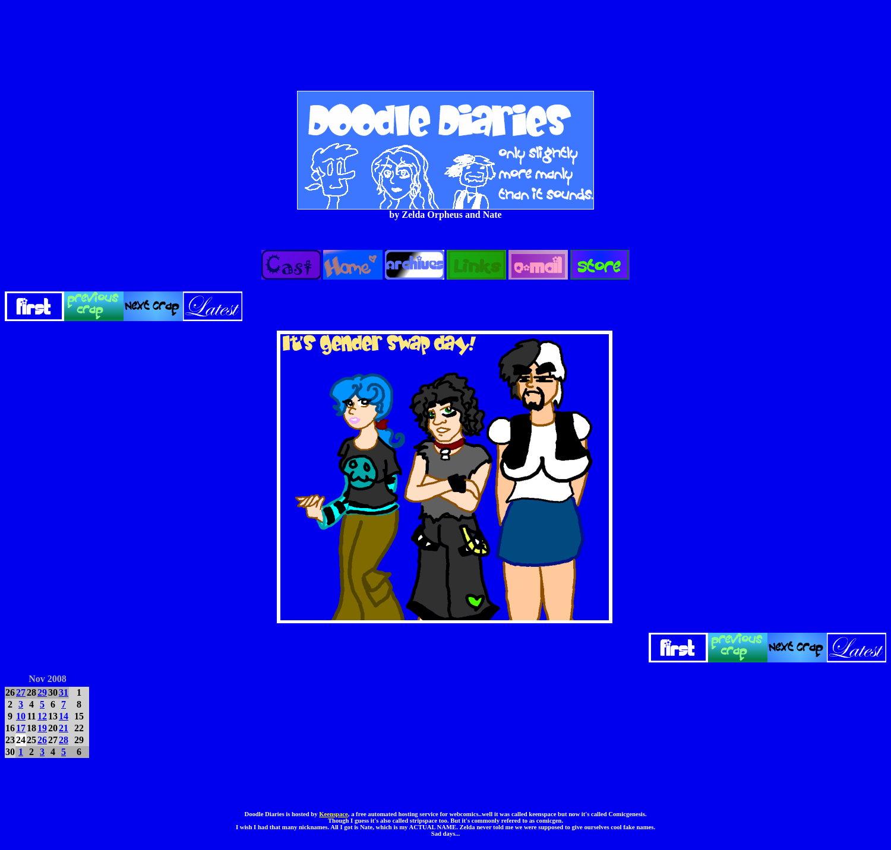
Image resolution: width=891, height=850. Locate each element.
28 (63, 740)
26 (42, 740)
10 (21, 716)
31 (63, 692)
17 (21, 728)
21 (63, 728)
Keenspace (333, 814)
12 (42, 716)
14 (63, 716)
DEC (80, 677)
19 (42, 728)
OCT (14, 677)
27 (21, 692)
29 (42, 692)
